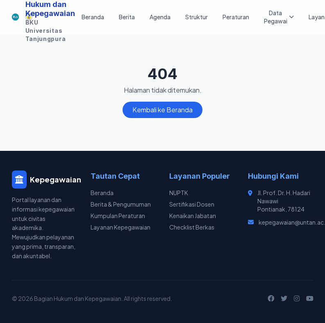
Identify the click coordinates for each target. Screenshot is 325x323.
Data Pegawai (279, 17)
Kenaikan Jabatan (192, 215)
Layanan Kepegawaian (120, 227)
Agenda (160, 16)
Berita (127, 16)
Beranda (93, 16)
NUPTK (178, 192)
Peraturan (236, 16)
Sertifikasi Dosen (191, 204)
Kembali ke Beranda (162, 109)
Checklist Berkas (191, 227)
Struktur (196, 16)
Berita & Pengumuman (121, 204)
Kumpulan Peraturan (118, 215)
